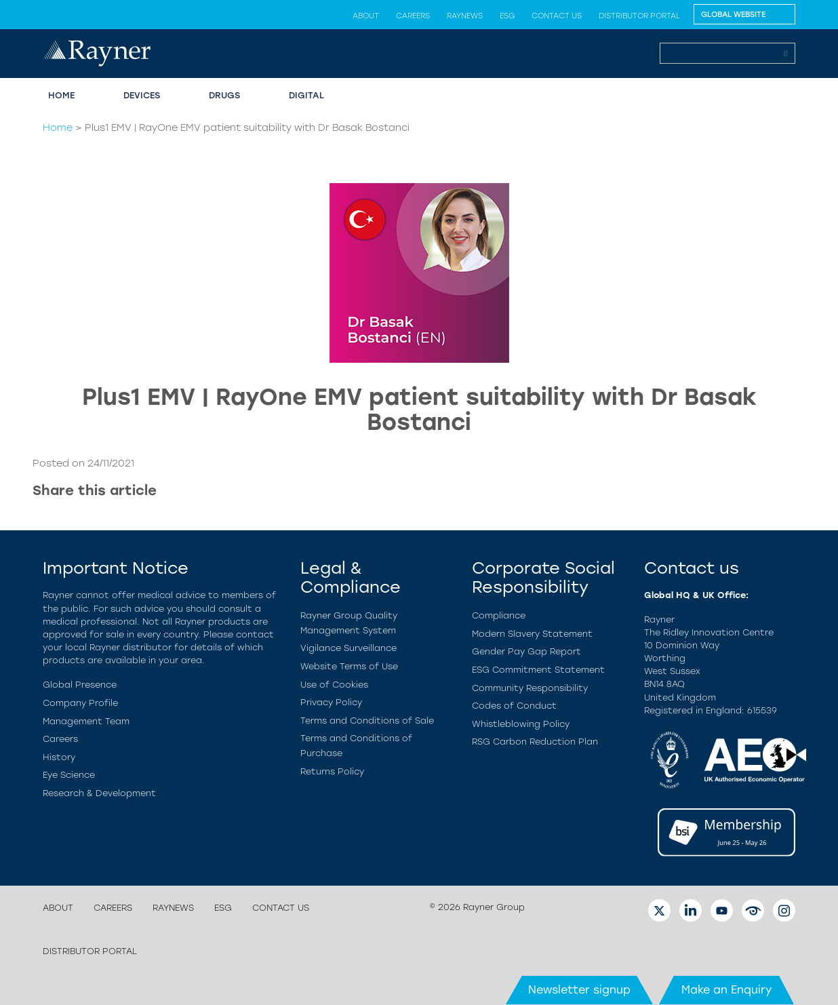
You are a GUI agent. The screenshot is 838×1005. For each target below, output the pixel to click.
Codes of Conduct (514, 706)
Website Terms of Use (349, 666)
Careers (413, 15)
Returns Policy (332, 771)
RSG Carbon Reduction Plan (535, 741)
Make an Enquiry (726, 989)
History (59, 757)
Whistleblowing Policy (521, 724)
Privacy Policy (331, 702)
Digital (306, 95)
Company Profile (80, 703)
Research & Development (99, 793)
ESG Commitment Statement (538, 670)
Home (61, 95)
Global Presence (80, 684)
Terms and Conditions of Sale (367, 720)
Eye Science (69, 775)
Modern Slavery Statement (532, 634)
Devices (141, 95)
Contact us (557, 15)
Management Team (86, 721)
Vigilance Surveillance (348, 648)
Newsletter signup (579, 989)
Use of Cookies (334, 684)
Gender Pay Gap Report (526, 651)
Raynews (465, 15)
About (366, 15)
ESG (507, 15)
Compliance (498, 615)
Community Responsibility (530, 688)
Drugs (224, 95)
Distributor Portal (639, 15)
